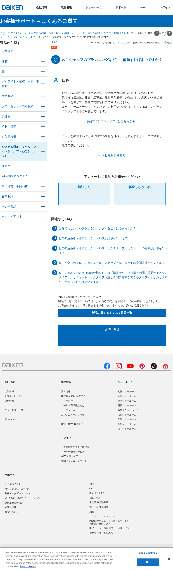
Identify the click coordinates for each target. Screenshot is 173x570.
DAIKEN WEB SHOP (72, 424)
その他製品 (9, 206)
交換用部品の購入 (14, 502)
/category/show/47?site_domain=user (43, 127)
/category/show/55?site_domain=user (43, 151)
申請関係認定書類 (98, 502)
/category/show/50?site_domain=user (43, 96)
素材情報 (65, 391)
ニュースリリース (14, 410)
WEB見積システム (70, 456)
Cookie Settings (148, 553)
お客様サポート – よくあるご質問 (81, 33)
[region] (86, 558)
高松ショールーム (127, 424)
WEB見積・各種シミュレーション (22, 498)
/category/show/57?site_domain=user (43, 186)
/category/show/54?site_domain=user (43, 106)
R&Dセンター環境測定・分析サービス (109, 528)
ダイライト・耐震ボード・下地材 (20, 84)
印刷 (169, 42)
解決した (84, 187)
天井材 (6, 116)
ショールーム (125, 382)
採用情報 (9, 400)
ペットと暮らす (12, 216)
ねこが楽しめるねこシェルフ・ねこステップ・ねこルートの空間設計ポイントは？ (112, 262)
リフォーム (69, 410)
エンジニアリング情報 (72, 414)
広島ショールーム (127, 419)
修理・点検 (10, 507)
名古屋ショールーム (128, 410)
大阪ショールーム (127, 414)
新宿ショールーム (127, 405)
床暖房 (6, 166)
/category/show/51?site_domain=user (43, 176)
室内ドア (7, 51)
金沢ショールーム (127, 400)
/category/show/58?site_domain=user (43, 207)
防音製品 (7, 96)
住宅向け (68, 400)
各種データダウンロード (17, 493)
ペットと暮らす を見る (110, 155)
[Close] (169, 559)
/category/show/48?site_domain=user (43, 84)
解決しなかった (140, 187)
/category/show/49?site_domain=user (43, 117)
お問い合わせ (12, 512)
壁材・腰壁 (9, 126)
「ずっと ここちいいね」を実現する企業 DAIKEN (29, 33)
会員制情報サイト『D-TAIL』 (76, 447)
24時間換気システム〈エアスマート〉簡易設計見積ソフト (109, 522)
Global (10, 419)
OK (148, 562)
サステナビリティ (14, 396)
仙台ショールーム (127, 396)
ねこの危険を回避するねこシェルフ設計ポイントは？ (93, 238)
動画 (91, 511)
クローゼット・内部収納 (17, 106)
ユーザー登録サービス (72, 451)
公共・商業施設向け (73, 405)
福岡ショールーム (127, 428)
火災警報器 (9, 136)
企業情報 (9, 391)
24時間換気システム (15, 176)
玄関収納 (7, 196)
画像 (91, 483)
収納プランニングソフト (74, 461)
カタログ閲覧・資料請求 (17, 488)
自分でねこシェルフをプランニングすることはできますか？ (97, 228)
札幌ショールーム (127, 391)
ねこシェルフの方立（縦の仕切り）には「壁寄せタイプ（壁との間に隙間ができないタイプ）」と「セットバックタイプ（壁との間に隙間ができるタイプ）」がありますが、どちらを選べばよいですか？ (113, 277)
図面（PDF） (96, 497)
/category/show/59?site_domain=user (43, 61)
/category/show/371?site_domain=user (43, 51)
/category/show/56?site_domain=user (43, 196)
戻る (55, 42)
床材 (5, 61)
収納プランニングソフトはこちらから (110, 121)
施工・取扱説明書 (98, 507)
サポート (10, 474)
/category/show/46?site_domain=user (43, 72)
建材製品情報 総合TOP (73, 396)
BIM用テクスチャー (99, 493)
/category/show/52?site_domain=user (43, 137)
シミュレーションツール (102, 516)
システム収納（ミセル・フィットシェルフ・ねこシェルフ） (20, 151)
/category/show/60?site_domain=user (43, 166)
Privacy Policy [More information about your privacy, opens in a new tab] (28, 566)
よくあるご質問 (13, 484)
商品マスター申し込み (101, 533)
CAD (91, 488)
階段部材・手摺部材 (15, 186)
